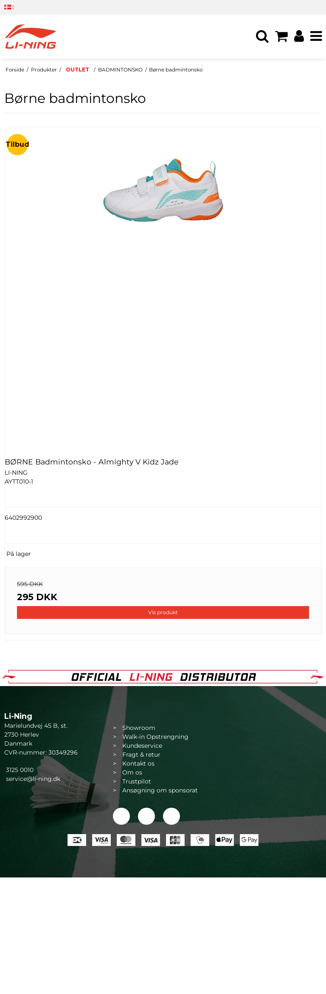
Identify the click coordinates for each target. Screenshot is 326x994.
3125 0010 (19, 770)
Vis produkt (163, 612)
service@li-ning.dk (33, 779)
